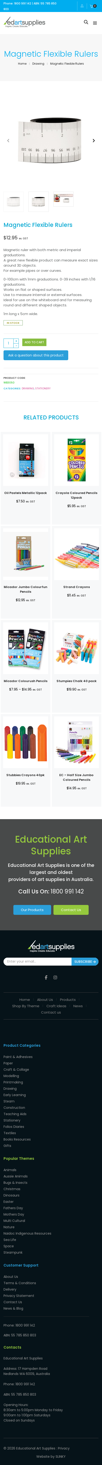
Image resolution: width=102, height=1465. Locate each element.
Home (22, 64)
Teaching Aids (15, 1112)
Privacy (64, 1447)
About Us (45, 998)
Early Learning (15, 1093)
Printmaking (13, 1081)
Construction (14, 1106)
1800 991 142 (67, 891)
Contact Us (71, 909)
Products (68, 998)
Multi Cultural (14, 1219)
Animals (10, 1168)
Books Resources (17, 1138)
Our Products (32, 909)
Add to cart (34, 342)
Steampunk (13, 1251)
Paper (8, 1062)
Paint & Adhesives (18, 1055)
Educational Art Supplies (35, 1447)
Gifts (7, 1144)
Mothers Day (14, 1213)
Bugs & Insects (15, 1181)
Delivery (10, 1288)
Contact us (51, 1011)
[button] (93, 140)
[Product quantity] (11, 343)
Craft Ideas (56, 1004)
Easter (9, 1200)
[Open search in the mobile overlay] (86, 22)
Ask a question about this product (36, 355)
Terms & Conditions (20, 1281)
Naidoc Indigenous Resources (27, 1232)
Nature (9, 1226)
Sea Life (10, 1238)
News (78, 1004)
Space (9, 1245)
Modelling (11, 1074)
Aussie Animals (16, 1175)
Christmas (12, 1187)
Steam (9, 1100)
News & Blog (13, 1307)
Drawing (38, 64)
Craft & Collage (16, 1068)
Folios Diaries (14, 1125)
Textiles (10, 1131)
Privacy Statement (19, 1294)
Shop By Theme (25, 1004)
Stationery (43, 388)
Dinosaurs (11, 1194)
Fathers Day (13, 1206)
